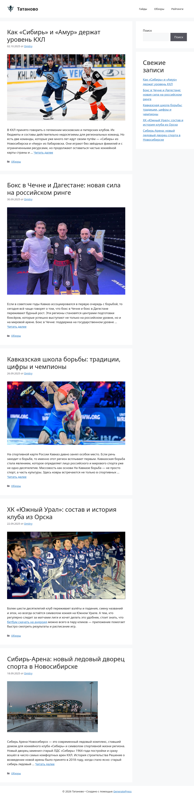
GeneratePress (122, 791)
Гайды (143, 9)
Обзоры (159, 9)
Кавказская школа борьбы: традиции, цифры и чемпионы (63, 363)
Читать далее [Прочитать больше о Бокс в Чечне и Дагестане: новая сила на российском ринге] (16, 327)
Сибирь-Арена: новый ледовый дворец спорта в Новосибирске (66, 662)
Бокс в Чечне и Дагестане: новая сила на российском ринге (63, 189)
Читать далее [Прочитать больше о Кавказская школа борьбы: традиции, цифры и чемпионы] (16, 477)
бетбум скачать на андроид (27, 622)
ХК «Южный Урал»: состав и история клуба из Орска (61, 513)
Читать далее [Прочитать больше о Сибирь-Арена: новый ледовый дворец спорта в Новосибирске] (45, 764)
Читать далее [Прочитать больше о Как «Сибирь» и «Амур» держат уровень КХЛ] (43, 152)
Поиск (147, 30)
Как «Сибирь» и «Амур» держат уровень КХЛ (53, 35)
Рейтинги (177, 9)
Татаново (27, 9)
